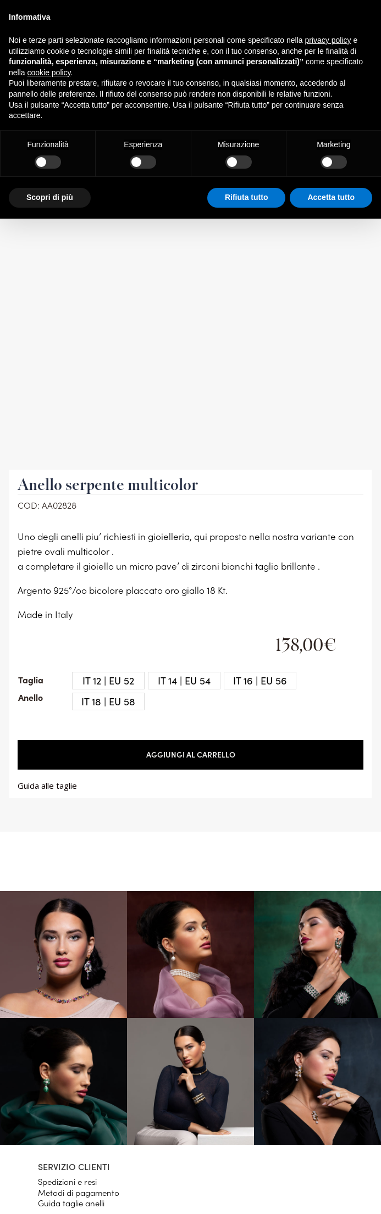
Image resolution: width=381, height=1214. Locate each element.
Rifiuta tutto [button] (246, 197)
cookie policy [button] (48, 72)
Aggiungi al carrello (190, 754)
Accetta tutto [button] (331, 197)
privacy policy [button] (328, 40)
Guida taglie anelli (71, 1203)
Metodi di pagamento (78, 1192)
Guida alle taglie (47, 785)
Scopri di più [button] (49, 197)
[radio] (108, 680)
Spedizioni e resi (67, 1181)
